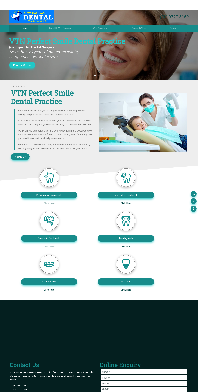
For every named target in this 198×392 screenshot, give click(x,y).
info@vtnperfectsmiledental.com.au (28, 354)
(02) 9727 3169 (174, 7)
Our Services (100, 19)
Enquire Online (22, 65)
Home (23, 19)
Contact (174, 19)
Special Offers (139, 19)
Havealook (182, 387)
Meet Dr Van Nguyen (60, 19)
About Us (20, 156)
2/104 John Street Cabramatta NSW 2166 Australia (34, 357)
